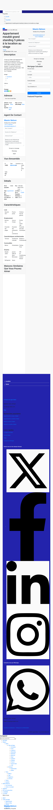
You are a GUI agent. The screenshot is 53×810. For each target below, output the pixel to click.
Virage (4, 50)
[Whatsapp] (9, 91)
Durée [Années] (31, 80)
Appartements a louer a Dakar (11, 416)
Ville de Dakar (7, 435)
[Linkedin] (7, 91)
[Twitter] (6, 91)
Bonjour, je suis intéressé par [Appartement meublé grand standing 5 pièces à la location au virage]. (14, 142)
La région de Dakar (8, 432)
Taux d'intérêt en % (32, 86)
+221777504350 (8, 124)
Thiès (5, 438)
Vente (7, 384)
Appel (14, 153)
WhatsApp (14, 151)
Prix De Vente (31, 68)
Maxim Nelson (10, 120)
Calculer (39, 93)
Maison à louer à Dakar (9, 421)
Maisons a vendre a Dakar (10, 424)
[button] (26, 381)
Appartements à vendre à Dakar (11, 418)
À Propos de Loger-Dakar (10, 399)
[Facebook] (5, 91)
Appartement (13, 165)
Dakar (11, 104)
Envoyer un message (14, 148)
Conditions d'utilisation (9, 727)
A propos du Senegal (9, 440)
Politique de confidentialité (22, 727)
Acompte (30, 74)
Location (8, 381)
